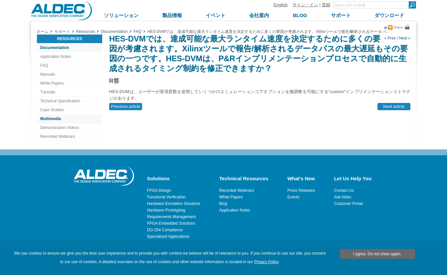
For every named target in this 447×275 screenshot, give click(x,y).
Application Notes (55, 56)
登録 (326, 4)
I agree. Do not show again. (377, 254)
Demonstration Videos (59, 127)
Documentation (54, 47)
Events (293, 197)
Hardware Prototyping (166, 210)
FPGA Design (159, 190)
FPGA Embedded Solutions (171, 223)
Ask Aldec (342, 197)
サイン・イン (305, 4)
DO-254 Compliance (165, 230)
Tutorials (47, 92)
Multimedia (50, 118)
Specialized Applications (168, 236)
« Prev (390, 38)
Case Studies (52, 110)
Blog (223, 203)
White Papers (52, 83)
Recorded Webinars (57, 136)
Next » (404, 38)
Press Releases (301, 190)
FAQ (44, 65)
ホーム (42, 31)
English (281, 4)
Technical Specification (60, 101)
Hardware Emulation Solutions (173, 203)
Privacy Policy (266, 262)
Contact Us (343, 190)
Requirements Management (171, 216)
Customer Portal (348, 203)
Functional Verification (166, 197)
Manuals (47, 74)
